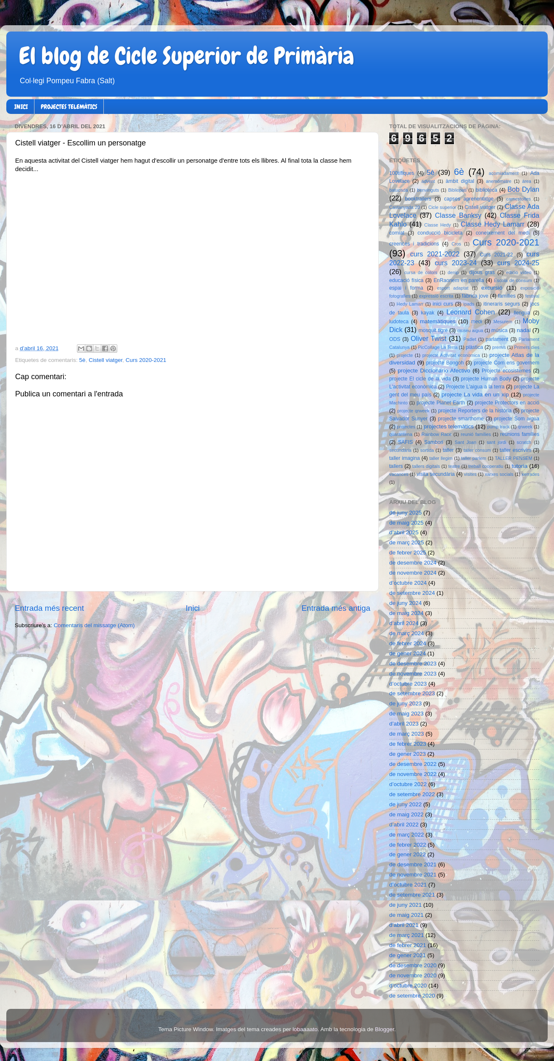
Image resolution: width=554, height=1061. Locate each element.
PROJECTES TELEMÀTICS (69, 107)
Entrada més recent (49, 608)
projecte (405, 355)
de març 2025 (406, 542)
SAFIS (405, 442)
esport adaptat (453, 287)
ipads (468, 303)
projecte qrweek (413, 410)
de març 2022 (406, 834)
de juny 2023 (405, 703)
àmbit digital (460, 181)
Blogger (384, 1029)
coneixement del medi (503, 233)
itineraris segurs (501, 304)
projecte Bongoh (445, 363)
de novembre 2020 (413, 975)
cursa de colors (420, 272)
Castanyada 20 (404, 207)
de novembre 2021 (413, 874)
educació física (406, 280)
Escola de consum (513, 280)
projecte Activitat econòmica (451, 355)
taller (448, 450)
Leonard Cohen (470, 312)
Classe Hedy (437, 224)
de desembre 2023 (413, 663)
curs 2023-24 (456, 263)
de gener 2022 (407, 854)
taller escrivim (515, 450)
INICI (21, 107)
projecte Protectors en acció (507, 403)
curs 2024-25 (518, 263)
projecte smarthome (461, 419)
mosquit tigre (433, 330)
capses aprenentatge (469, 199)
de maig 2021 (406, 915)
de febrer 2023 (407, 744)
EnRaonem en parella (458, 280)
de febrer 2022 (407, 845)
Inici (193, 608)
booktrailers (418, 199)
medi (476, 322)
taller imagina (404, 458)
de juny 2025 (405, 512)
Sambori (433, 442)
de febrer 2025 (407, 552)
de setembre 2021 (412, 895)
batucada (398, 190)
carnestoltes (518, 198)
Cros (456, 243)
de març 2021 (406, 935)
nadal (524, 330)
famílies (507, 296)
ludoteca (399, 322)
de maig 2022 (406, 814)
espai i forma (406, 288)
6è (459, 171)
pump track (498, 426)
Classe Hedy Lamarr (493, 224)
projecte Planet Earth (441, 403)
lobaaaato (305, 1029)
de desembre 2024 (413, 563)
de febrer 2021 (407, 945)
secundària (400, 450)
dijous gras (482, 272)
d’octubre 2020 (408, 985)
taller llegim (440, 458)
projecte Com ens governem (506, 363)
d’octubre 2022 (408, 784)
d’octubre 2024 (408, 583)
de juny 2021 (405, 905)
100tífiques (401, 173)
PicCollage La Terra (437, 347)
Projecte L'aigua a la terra (475, 387)
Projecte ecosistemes (506, 371)
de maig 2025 (406, 523)
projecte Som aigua (516, 419)
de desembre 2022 (413, 764)
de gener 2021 (407, 955)
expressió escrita (436, 295)
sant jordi (497, 442)
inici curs (443, 304)
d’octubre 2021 (408, 885)
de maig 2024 (406, 613)
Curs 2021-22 (496, 255)
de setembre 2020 (412, 995)
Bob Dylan (523, 189)
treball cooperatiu (485, 466)
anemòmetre (499, 181)
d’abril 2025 (404, 532)
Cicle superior (442, 207)
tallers (396, 466)
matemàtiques (438, 321)
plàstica (474, 347)
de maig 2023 (406, 713)
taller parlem (473, 458)
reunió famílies (476, 434)
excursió (491, 288)
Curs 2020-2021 (146, 360)
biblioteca (486, 190)
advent (428, 181)
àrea (526, 181)
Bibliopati (457, 190)
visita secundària (436, 474)
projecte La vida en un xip (475, 394)
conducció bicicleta (439, 233)
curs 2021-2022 (435, 254)
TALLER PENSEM (513, 458)
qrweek (525, 426)
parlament (496, 339)
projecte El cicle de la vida (420, 379)
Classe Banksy (458, 215)
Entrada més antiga (335, 608)
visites (470, 474)
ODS (394, 339)
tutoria (520, 466)
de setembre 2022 (412, 794)
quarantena (400, 434)
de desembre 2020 (413, 965)
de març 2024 (406, 633)
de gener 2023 (407, 754)
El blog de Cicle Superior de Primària (186, 56)
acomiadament (504, 173)
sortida (427, 450)
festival (532, 295)
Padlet (469, 339)
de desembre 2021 (413, 864)
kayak (428, 313)
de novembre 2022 (413, 774)
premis (499, 347)
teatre (454, 466)
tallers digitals (426, 466)
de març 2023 (406, 734)
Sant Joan (465, 442)
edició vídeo (518, 272)
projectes (406, 426)
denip (453, 272)
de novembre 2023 (413, 673)
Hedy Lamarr (410, 303)
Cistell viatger (105, 360)
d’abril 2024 (404, 623)
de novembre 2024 (413, 573)
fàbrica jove (475, 296)
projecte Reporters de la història (475, 411)
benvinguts (428, 190)
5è (82, 360)
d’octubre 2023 (408, 684)
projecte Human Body (486, 379)
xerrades (530, 474)
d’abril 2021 (404, 925)
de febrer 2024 (407, 643)
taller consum (477, 450)
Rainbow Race (437, 434)
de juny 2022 (405, 804)
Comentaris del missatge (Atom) (94, 625)
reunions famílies (519, 434)
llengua (522, 313)
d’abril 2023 (404, 724)
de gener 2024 (407, 653)
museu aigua (470, 330)
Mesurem (502, 321)
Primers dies (526, 347)
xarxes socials (499, 474)
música (499, 330)
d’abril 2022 (404, 824)
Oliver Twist (428, 338)
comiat (396, 233)
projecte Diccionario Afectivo (434, 370)
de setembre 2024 (412, 593)
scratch (524, 442)
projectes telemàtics (449, 426)
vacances (399, 474)
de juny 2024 (405, 603)
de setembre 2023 (412, 693)
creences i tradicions (414, 244)
